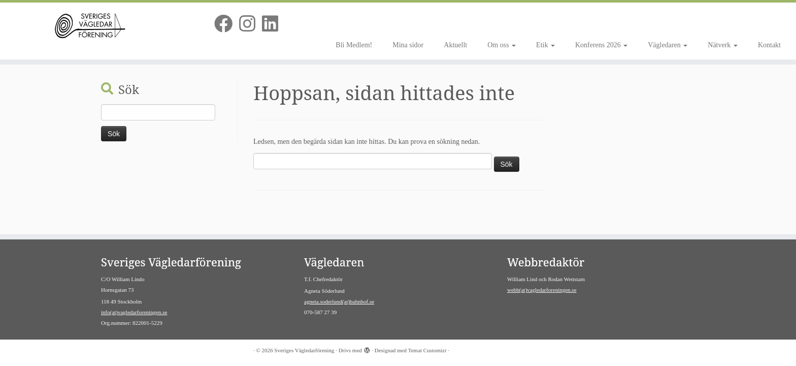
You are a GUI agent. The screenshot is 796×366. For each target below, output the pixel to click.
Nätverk (723, 45)
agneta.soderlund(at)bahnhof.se (339, 301)
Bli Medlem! (354, 45)
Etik (545, 45)
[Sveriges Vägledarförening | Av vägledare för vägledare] (92, 27)
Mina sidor (407, 45)
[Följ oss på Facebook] (226, 24)
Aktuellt (455, 45)
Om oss (501, 45)
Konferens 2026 (601, 45)
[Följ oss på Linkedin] (273, 24)
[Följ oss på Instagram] (250, 24)
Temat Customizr (427, 350)
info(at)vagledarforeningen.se (134, 312)
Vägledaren (667, 45)
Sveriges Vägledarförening (304, 350)
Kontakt (769, 45)
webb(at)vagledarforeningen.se (542, 290)
